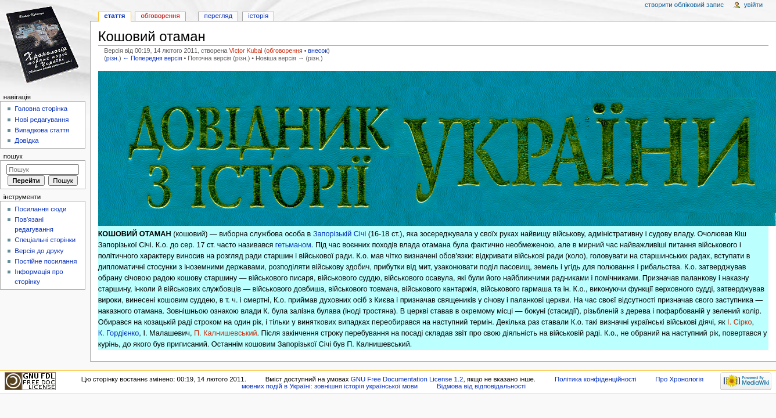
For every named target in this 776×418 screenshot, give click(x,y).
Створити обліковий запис (684, 4)
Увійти (753, 4)
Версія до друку (39, 250)
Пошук (13, 156)
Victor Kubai (245, 50)
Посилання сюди (40, 209)
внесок (318, 50)
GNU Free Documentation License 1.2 (407, 379)
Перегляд (218, 15)
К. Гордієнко (118, 333)
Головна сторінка (41, 108)
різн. (112, 58)
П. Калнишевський (225, 333)
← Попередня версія (152, 58)
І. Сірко (739, 322)
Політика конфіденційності (596, 379)
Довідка (26, 140)
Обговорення (160, 15)
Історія (258, 15)
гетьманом (293, 245)
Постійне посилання (46, 261)
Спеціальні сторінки (45, 239)
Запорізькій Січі (339, 234)
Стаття (114, 15)
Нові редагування (42, 119)
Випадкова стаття (42, 130)
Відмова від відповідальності (481, 386)
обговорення (284, 50)
